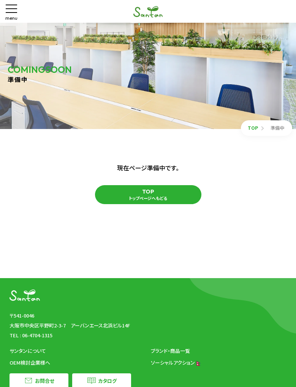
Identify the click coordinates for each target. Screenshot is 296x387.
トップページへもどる (148, 194)
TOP (253, 127)
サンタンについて (27, 350)
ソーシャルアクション (176, 362)
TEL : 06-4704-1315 (30, 335)
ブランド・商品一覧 (170, 350)
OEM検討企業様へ (29, 362)
